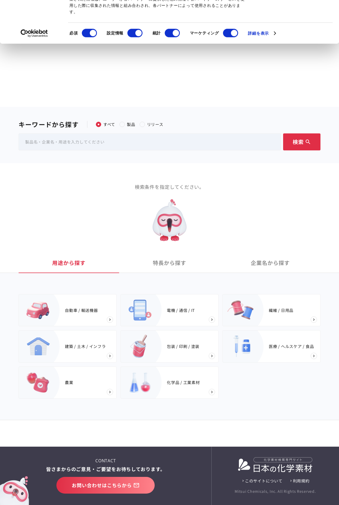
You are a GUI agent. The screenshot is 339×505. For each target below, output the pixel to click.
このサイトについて (264, 481)
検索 (302, 142)
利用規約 (301, 481)
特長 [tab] (169, 263)
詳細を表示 (258, 72)
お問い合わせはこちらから (105, 485)
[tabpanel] (169, 346)
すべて (105, 124)
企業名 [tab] (270, 263)
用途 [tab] (69, 263)
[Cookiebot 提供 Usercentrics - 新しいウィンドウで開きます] (34, 73)
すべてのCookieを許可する (295, 14)
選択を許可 (294, 31)
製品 (127, 124)
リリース (151, 124)
